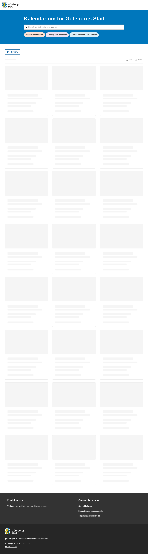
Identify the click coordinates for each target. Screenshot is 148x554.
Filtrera (12, 52)
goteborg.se (10, 539)
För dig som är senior (57, 35)
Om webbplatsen (85, 506)
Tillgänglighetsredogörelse (89, 516)
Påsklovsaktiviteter (34, 35)
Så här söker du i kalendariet (84, 35)
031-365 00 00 (11, 546)
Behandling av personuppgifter (90, 511)
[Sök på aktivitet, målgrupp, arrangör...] (74, 27)
